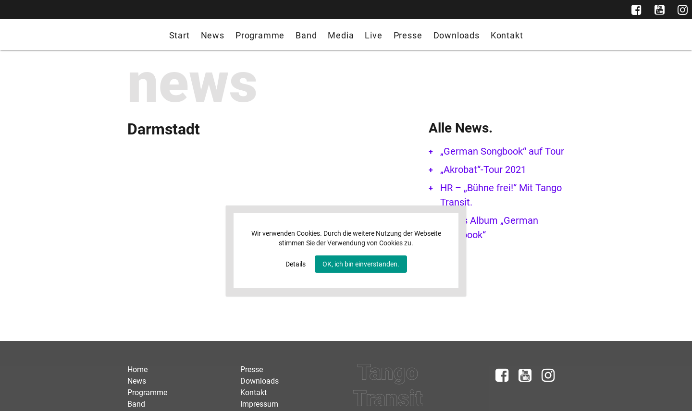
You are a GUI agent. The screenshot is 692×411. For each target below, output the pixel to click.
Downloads (456, 35)
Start (179, 35)
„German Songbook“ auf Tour (502, 151)
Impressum (259, 404)
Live (373, 35)
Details (295, 264)
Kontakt (507, 35)
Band (306, 35)
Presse (408, 35)
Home (137, 369)
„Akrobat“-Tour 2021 (483, 169)
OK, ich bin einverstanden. (360, 264)
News (212, 35)
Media (341, 35)
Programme (259, 35)
